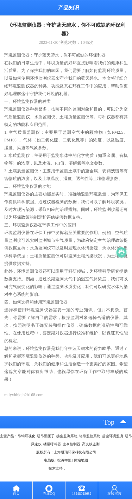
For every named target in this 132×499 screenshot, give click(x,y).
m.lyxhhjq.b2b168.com (24, 394)
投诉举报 (64, 460)
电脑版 (49, 460)
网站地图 (81, 460)
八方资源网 (75, 468)
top (108, 422)
